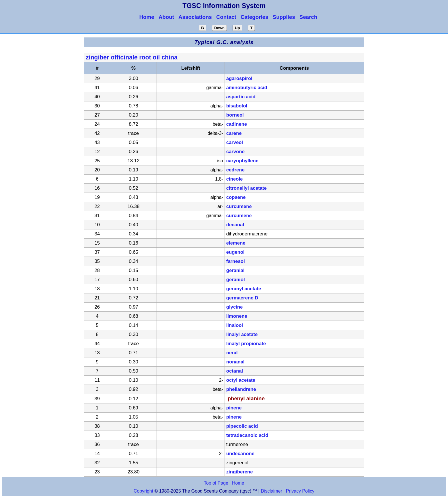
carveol (234, 142)
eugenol (235, 252)
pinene (234, 408)
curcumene (239, 206)
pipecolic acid (242, 426)
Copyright (143, 491)
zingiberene (239, 472)
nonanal (235, 362)
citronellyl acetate (246, 188)
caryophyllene (242, 160)
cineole (234, 179)
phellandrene (241, 389)
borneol (235, 115)
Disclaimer (271, 491)
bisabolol (236, 106)
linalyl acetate (242, 334)
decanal (235, 224)
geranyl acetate (243, 288)
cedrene (235, 170)
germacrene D (242, 298)
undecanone (240, 453)
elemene (235, 243)
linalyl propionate (246, 343)
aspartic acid (241, 96)
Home (238, 483)
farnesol (235, 261)
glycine (234, 307)
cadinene (236, 124)
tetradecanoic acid (247, 435)
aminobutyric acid (246, 87)
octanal (234, 371)
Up (237, 28)
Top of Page (216, 483)
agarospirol (239, 78)
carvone (235, 151)
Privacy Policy (299, 491)
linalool (234, 325)
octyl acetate (240, 380)
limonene (236, 316)
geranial (235, 270)
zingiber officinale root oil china (131, 57)
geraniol (235, 279)
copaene (236, 197)
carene (234, 133)
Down (219, 28)
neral (232, 352)
